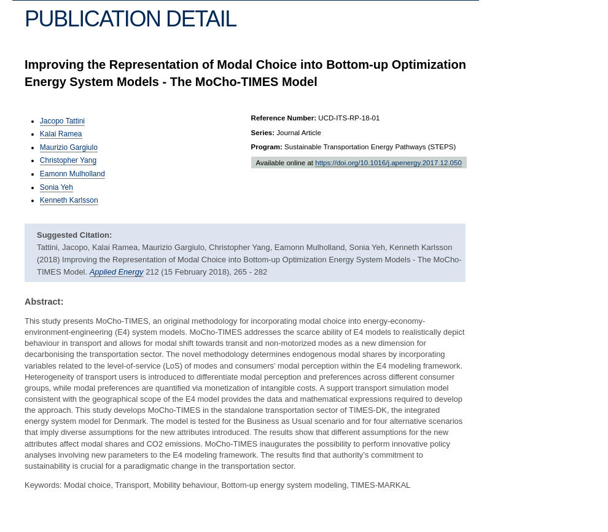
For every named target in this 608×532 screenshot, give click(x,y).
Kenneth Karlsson (69, 200)
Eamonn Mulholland (72, 174)
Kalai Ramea (61, 134)
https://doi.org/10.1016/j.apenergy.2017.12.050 (388, 162)
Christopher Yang (68, 160)
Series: (263, 132)
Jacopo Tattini (62, 121)
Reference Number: (284, 118)
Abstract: (44, 302)
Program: (267, 147)
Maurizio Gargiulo (69, 147)
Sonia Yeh (56, 187)
